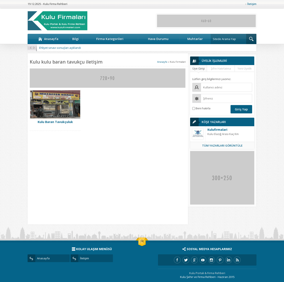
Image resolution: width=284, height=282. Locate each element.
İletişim (251, 4)
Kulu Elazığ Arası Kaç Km (223, 134)
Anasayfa (48, 39)
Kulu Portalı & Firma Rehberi (207, 273)
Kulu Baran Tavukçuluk (55, 122)
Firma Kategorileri (109, 39)
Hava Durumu (158, 39)
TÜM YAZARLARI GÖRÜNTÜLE (222, 145)
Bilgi (75, 39)
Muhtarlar (195, 39)
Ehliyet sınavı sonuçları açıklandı (60, 48)
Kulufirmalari (217, 130)
